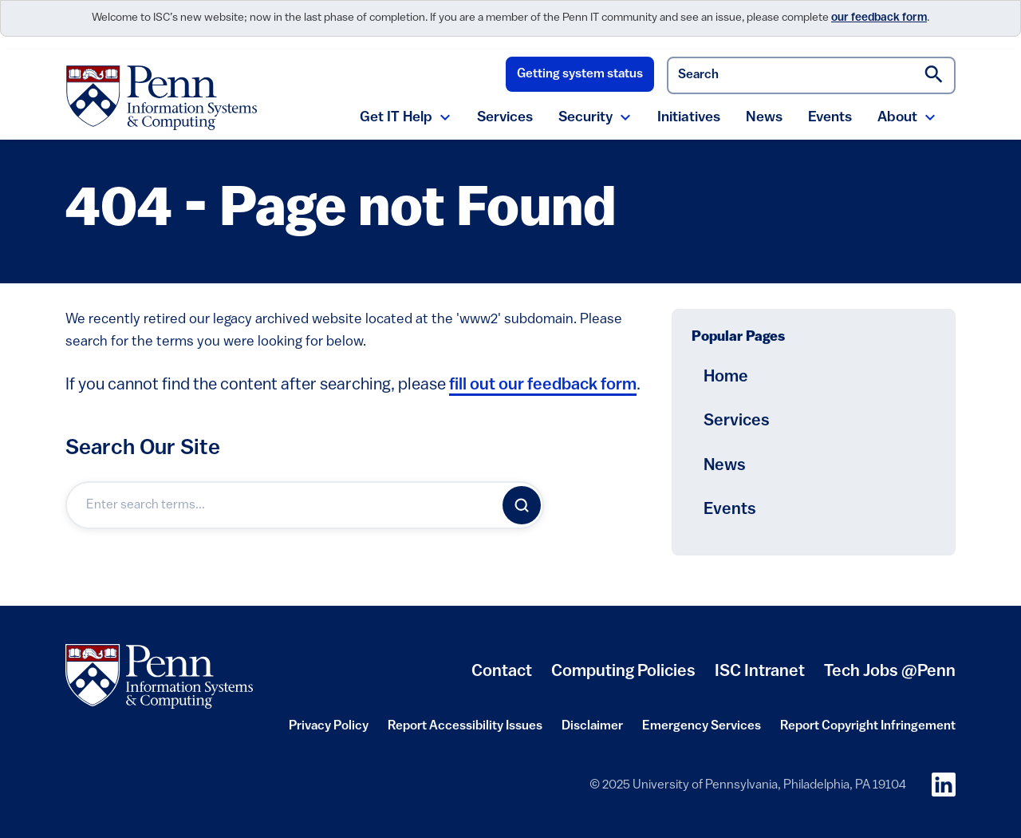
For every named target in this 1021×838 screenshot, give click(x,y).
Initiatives (688, 117)
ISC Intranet (760, 671)
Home (726, 377)
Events (830, 117)
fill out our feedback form (543, 385)
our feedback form (879, 18)
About (897, 117)
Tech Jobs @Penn (890, 671)
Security (585, 117)
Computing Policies (623, 671)
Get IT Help (396, 117)
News (764, 117)
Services (505, 117)
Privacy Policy (329, 726)
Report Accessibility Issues (465, 726)
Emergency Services (701, 726)
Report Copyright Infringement (868, 726)
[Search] (522, 505)
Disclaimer (592, 726)
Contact (501, 671)
